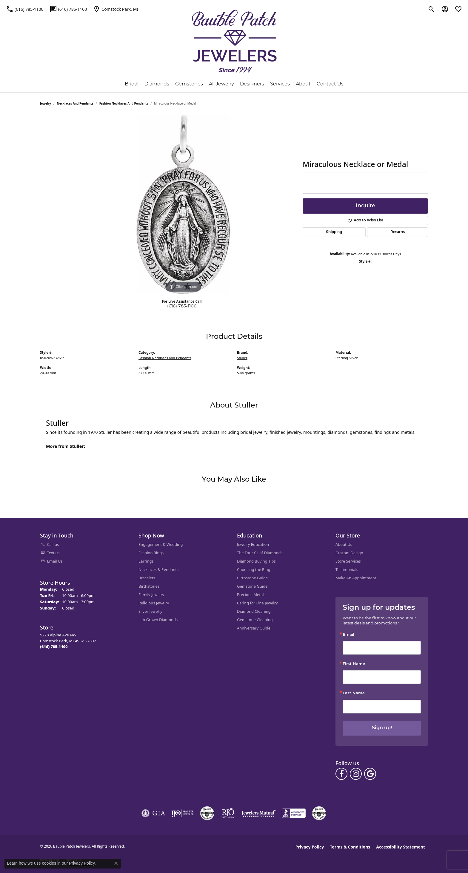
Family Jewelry (151, 594)
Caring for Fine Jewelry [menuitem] (257, 603)
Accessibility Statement (400, 847)
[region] (183, 204)
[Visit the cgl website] (319, 813)
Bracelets (146, 578)
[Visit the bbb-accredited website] (294, 813)
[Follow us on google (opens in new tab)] (370, 774)
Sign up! (382, 728)
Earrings (146, 561)
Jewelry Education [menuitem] (253, 544)
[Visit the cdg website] (207, 813)
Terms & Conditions (350, 847)
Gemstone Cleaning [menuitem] (255, 619)
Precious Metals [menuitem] (251, 594)
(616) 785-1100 (182, 306)
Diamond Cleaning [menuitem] (254, 611)
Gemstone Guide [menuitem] (252, 586)
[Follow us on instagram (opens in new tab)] (356, 774)
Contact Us (330, 84)
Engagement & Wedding (160, 544)
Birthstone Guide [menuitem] (252, 578)
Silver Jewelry (150, 611)
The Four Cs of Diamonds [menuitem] (260, 552)
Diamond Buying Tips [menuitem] (256, 561)
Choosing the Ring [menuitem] (253, 569)
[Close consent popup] (116, 863)
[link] (25, 9)
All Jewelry (221, 84)
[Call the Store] (54, 646)
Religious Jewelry (153, 603)
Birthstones (148, 586)
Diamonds (156, 84)
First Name (354, 664)
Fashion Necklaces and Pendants (123, 103)
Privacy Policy (309, 847)
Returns (397, 232)
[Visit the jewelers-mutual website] (258, 813)
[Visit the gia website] (153, 813)
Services (280, 84)
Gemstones (189, 84)
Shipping (334, 232)
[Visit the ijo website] (182, 813)
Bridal (131, 84)
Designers (252, 84)
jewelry (45, 103)
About (303, 84)
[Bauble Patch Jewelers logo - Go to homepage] (234, 41)
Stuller (242, 358)
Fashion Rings (151, 552)
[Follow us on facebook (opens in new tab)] (341, 774)
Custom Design (349, 552)
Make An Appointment (355, 578)
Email (348, 635)
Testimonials (346, 569)
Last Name (354, 693)
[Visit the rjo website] (228, 813)
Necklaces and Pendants (75, 103)
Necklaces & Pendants (158, 569)
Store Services (348, 561)
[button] (431, 9)
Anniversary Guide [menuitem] (253, 628)
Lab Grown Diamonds (158, 619)
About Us (343, 544)
